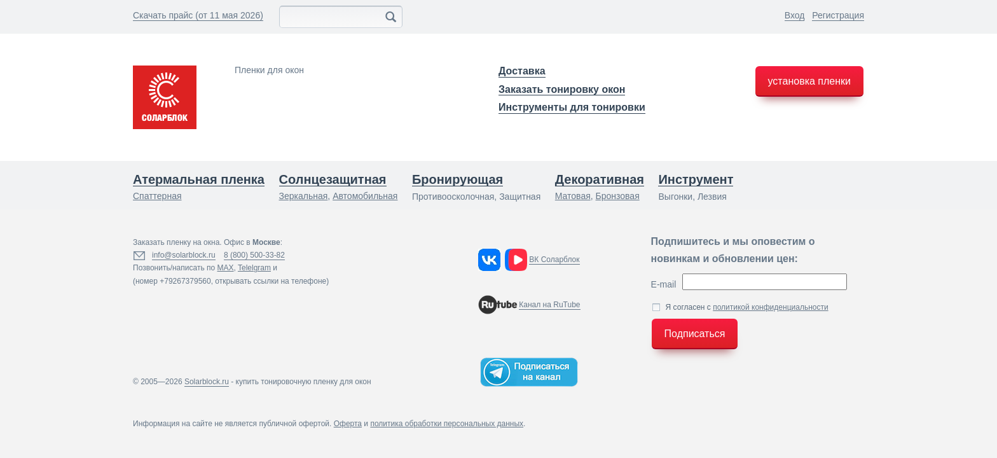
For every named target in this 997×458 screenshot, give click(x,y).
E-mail (664, 284)
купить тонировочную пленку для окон (303, 381)
